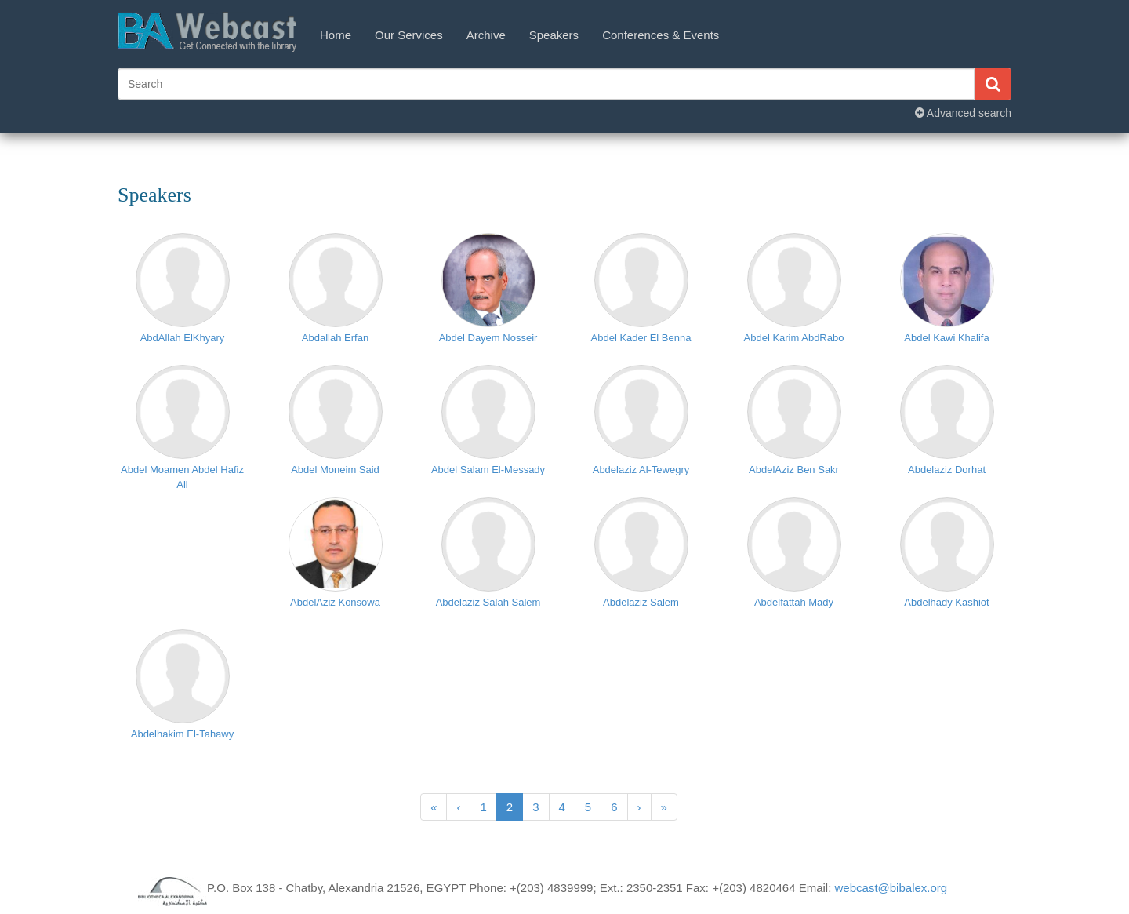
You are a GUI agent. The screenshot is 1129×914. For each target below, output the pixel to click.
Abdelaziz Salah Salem (488, 602)
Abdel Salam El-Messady (488, 469)
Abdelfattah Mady (793, 602)
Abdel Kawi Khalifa (946, 338)
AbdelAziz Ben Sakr (794, 469)
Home (335, 35)
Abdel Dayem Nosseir (488, 338)
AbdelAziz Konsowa (335, 602)
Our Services (409, 35)
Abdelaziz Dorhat (947, 469)
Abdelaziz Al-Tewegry (641, 469)
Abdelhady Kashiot (946, 602)
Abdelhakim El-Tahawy (182, 734)
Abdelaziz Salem (641, 602)
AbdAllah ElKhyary (182, 338)
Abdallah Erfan (335, 338)
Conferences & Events (660, 35)
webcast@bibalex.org (891, 887)
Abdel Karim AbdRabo (794, 338)
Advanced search (963, 113)
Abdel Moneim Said (335, 469)
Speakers (554, 35)
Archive (486, 35)
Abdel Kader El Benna (641, 338)
